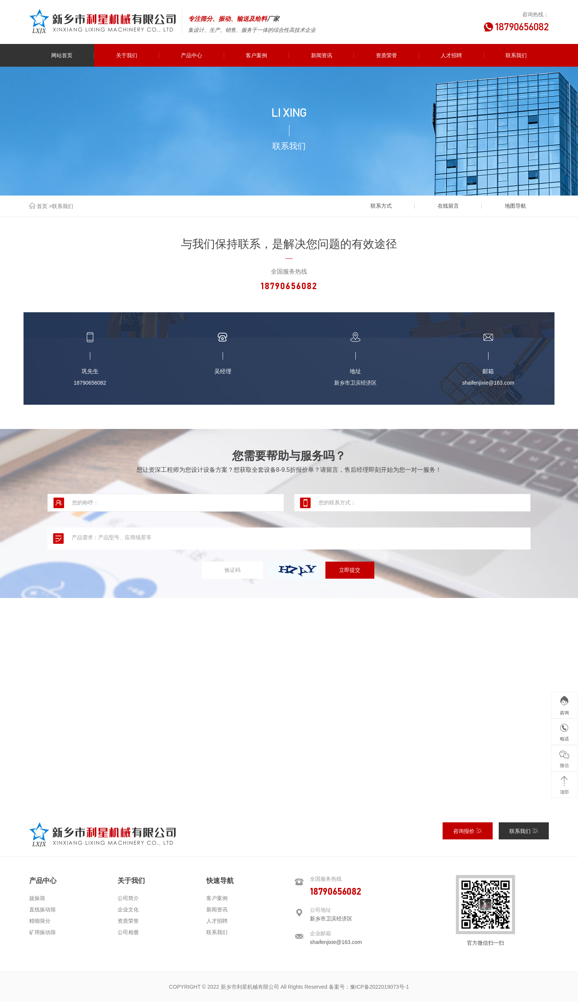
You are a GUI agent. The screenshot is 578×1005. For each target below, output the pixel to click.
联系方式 (390, 206)
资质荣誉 (128, 924)
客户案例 (217, 901)
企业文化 (128, 913)
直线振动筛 (42, 913)
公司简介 (128, 901)
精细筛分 (39, 924)
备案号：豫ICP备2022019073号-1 (369, 990)
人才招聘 (217, 924)
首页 (42, 206)
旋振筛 (37, 901)
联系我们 (62, 206)
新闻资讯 (217, 913)
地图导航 (517, 206)
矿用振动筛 (42, 935)
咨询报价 (467, 834)
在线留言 (453, 206)
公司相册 (128, 935)
